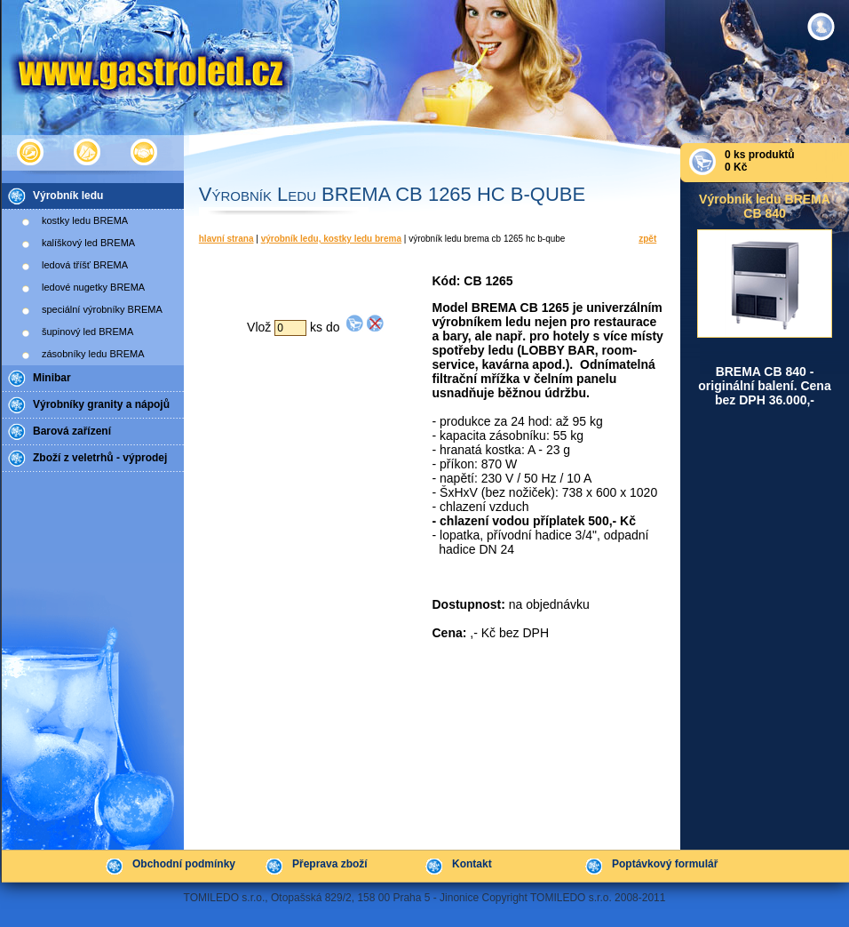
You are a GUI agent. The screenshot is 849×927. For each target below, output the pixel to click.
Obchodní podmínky (183, 864)
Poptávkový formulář (665, 864)
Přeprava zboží (330, 864)
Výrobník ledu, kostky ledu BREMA (331, 239)
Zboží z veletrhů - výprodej (100, 458)
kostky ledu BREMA (85, 220)
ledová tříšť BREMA (85, 265)
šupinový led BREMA (87, 331)
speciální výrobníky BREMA (102, 309)
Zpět (647, 239)
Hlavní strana (226, 239)
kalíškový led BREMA (88, 242)
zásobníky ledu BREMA (93, 353)
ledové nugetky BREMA (93, 287)
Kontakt (472, 864)
